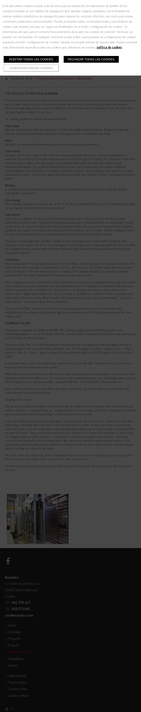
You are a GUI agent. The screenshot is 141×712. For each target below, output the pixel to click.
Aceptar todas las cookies (31, 59)
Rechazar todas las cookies (91, 59)
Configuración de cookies (31, 68)
